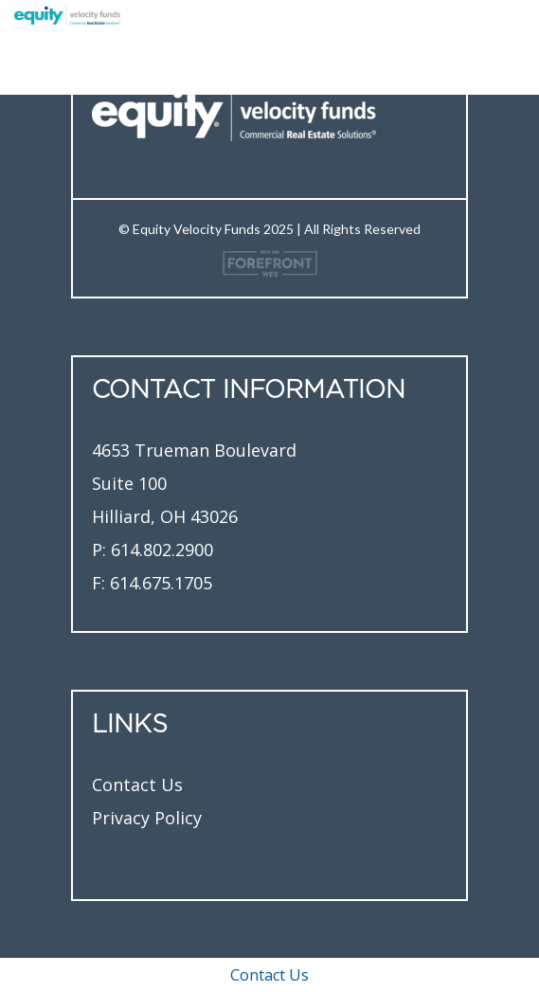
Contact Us (137, 784)
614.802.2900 (162, 549)
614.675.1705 (161, 582)
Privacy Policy (147, 817)
